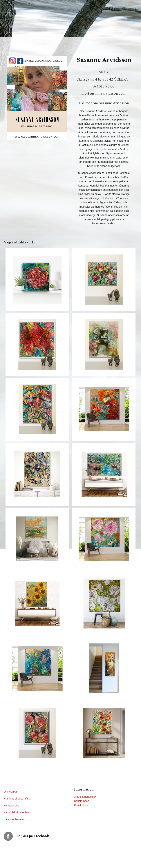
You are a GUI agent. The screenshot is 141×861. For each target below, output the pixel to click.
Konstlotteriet (82, 805)
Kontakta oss (12, 805)
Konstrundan (81, 801)
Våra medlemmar (14, 819)
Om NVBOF (11, 791)
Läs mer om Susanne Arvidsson (104, 103)
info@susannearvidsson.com (103, 94)
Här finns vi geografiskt (17, 798)
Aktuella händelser (85, 796)
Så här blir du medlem (17, 812)
